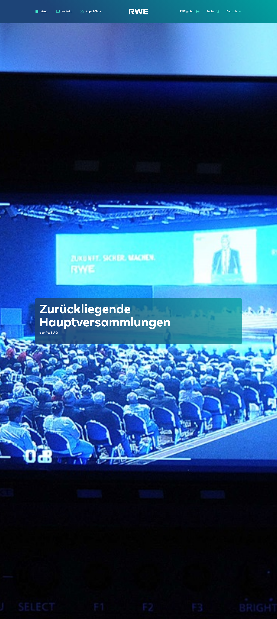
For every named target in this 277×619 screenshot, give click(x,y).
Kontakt (66, 11)
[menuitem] (64, 11)
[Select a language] (234, 11)
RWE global (187, 11)
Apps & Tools (94, 11)
